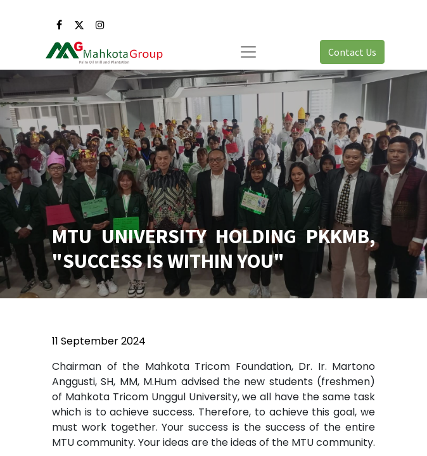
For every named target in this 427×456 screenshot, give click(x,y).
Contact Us (352, 52)
